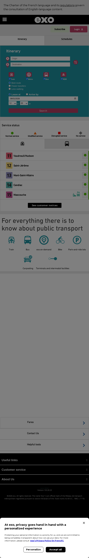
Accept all (55, 549)
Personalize (33, 549)
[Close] (83, 522)
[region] (44, 538)
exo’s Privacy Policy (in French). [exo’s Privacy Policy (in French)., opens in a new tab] (47, 540)
